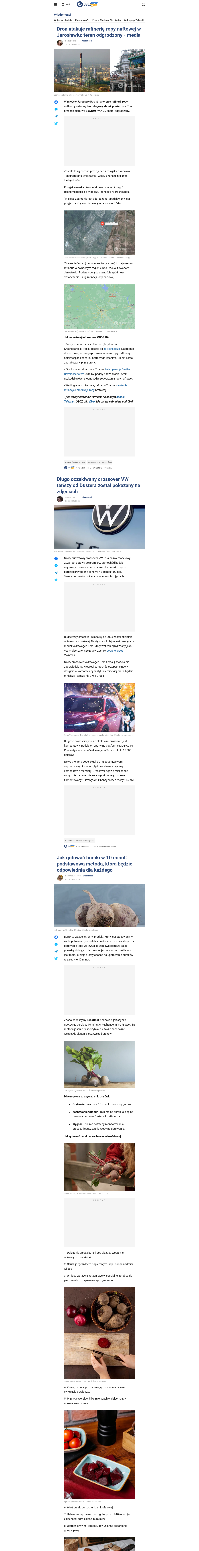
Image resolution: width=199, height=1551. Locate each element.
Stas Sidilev (70, 497)
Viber (92, 401)
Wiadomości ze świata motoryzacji (79, 841)
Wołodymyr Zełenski (134, 20)
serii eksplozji (112, 348)
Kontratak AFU (82, 20)
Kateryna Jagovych (73, 876)
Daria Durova (70, 41)
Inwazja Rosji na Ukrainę (75, 462)
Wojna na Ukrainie (63, 20)
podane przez (115, 650)
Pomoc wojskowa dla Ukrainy (106, 20)
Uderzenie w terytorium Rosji (100, 462)
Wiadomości (87, 41)
